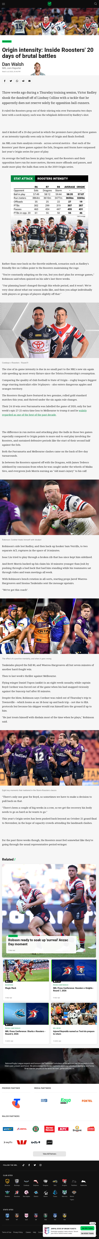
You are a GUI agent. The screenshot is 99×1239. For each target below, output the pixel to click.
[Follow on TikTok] (23, 1165)
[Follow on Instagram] (40, 1165)
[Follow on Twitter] (35, 1165)
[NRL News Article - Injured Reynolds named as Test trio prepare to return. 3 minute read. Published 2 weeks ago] (74, 1023)
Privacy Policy (18, 1232)
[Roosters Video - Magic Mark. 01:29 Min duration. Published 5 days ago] (26, 980)
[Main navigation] (3, 4)
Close (92, 1223)
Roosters (7, 41)
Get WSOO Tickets (87, 1233)
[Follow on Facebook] (29, 1165)
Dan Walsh (13, 64)
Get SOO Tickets (87, 1228)
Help (34, 1232)
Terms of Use (6, 1232)
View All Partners (49, 1154)
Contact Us (42, 1232)
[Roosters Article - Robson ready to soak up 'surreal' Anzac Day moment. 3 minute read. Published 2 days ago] (49, 910)
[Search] (95, 4)
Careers (28, 1232)
